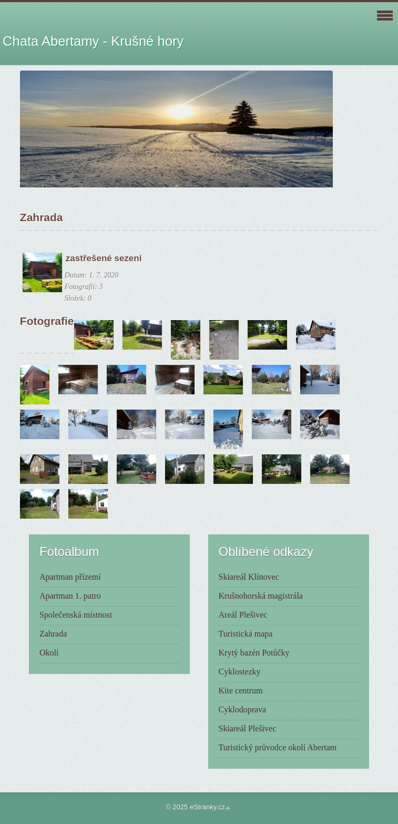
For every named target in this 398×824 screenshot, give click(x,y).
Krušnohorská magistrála (261, 595)
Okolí (48, 652)
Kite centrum (241, 690)
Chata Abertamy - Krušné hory (93, 41)
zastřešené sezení (104, 258)
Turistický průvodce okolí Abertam (278, 747)
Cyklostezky (240, 671)
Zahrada (53, 633)
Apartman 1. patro (70, 595)
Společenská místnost (75, 614)
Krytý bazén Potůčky (254, 652)
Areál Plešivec (243, 614)
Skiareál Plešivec (248, 728)
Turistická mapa (246, 633)
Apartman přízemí (70, 576)
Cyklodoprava (243, 709)
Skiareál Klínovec (249, 576)
